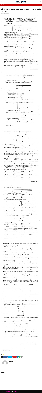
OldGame (3, 13)
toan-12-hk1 (5, 354)
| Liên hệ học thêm (4, 4)
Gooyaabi (16, 391)
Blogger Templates (7, 391)
